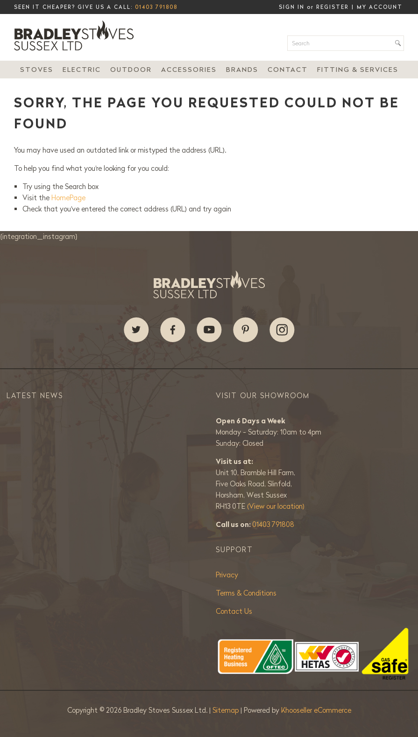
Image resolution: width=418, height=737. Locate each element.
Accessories (189, 69)
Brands (242, 69)
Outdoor (131, 69)
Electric (82, 69)
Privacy (227, 574)
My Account (380, 7)
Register (332, 7)
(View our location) (276, 506)
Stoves (36, 69)
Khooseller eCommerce (316, 710)
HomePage (68, 197)
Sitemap (227, 710)
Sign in (292, 7)
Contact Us (234, 611)
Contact (288, 69)
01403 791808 (156, 7)
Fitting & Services (357, 69)
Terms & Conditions (246, 593)
